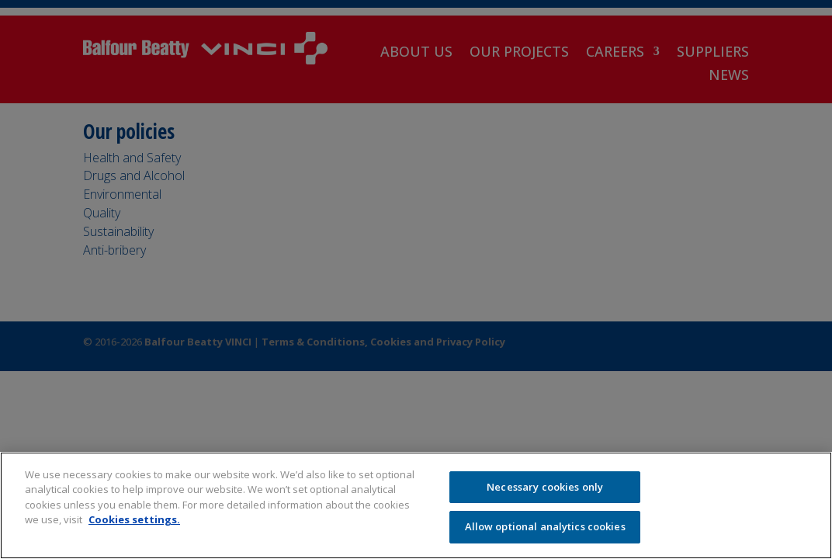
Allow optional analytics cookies (545, 526)
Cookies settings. (134, 519)
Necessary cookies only (545, 487)
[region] (416, 505)
